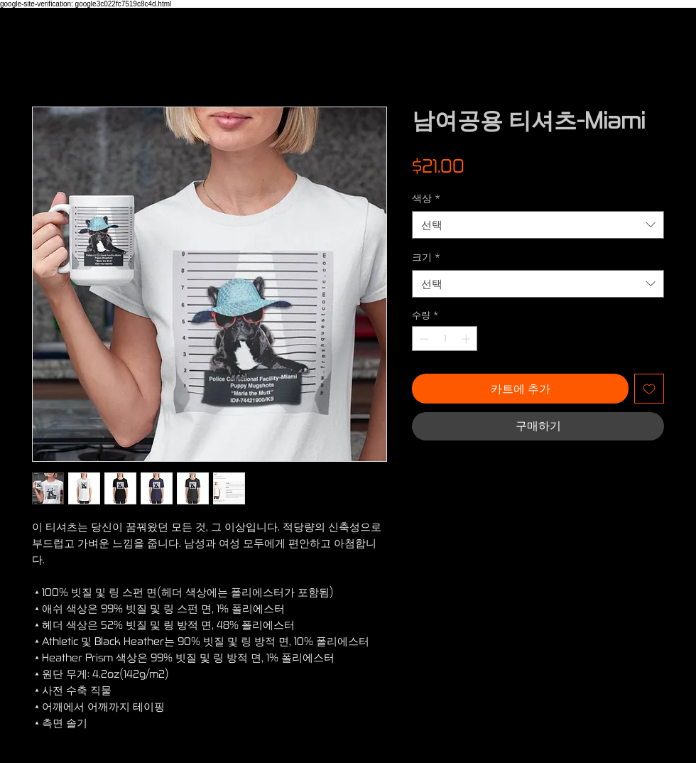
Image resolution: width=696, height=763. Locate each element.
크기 (426, 257)
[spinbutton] (445, 339)
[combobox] (538, 225)
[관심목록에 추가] (649, 389)
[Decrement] (422, 339)
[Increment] (467, 339)
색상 (426, 198)
